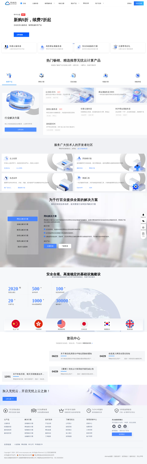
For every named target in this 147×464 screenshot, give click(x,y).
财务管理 (89, 433)
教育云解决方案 (22, 230)
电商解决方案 (29, 430)
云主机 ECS (53, 93)
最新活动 (80, 168)
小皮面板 (17, 444)
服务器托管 (7, 433)
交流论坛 (7, 168)
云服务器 (50, 246)
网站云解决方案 (22, 219)
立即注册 (8, 399)
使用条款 (125, 456)
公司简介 (69, 423)
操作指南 (48, 426)
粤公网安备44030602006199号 (43, 455)
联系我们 (69, 430)
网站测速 (24, 444)
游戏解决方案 (29, 423)
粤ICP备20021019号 (24, 455)
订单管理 (89, 430)
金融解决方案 (29, 436)
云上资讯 (19, 168)
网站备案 (48, 430)
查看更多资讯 (87, 343)
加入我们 (69, 433)
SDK (90, 187)
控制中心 (89, 423)
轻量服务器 (7, 426)
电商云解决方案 (22, 241)
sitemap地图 (109, 456)
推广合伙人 (7, 187)
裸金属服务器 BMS (106, 93)
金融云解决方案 (22, 224)
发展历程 (69, 426)
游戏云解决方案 (22, 235)
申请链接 (38, 444)
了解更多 (65, 246)
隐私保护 (117, 456)
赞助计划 (92, 168)
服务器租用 (7, 430)
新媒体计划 (21, 187)
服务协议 (48, 433)
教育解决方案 (29, 433)
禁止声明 (140, 456)
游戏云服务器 (54, 111)
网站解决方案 (29, 426)
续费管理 (89, 426)
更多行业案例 (23, 247)
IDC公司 (31, 444)
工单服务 (48, 436)
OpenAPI (80, 187)
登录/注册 (139, 3)
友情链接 (69, 436)
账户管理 (89, 436)
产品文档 (48, 423)
